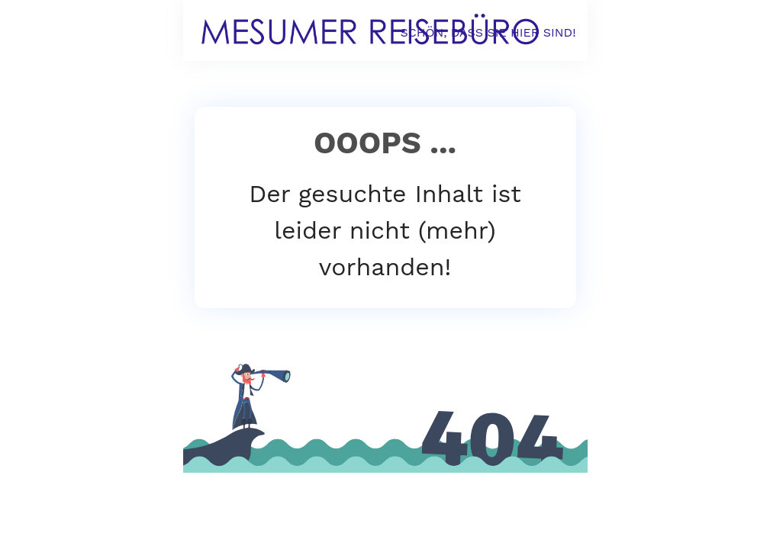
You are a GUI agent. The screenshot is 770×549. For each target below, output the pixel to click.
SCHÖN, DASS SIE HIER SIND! (487, 32)
